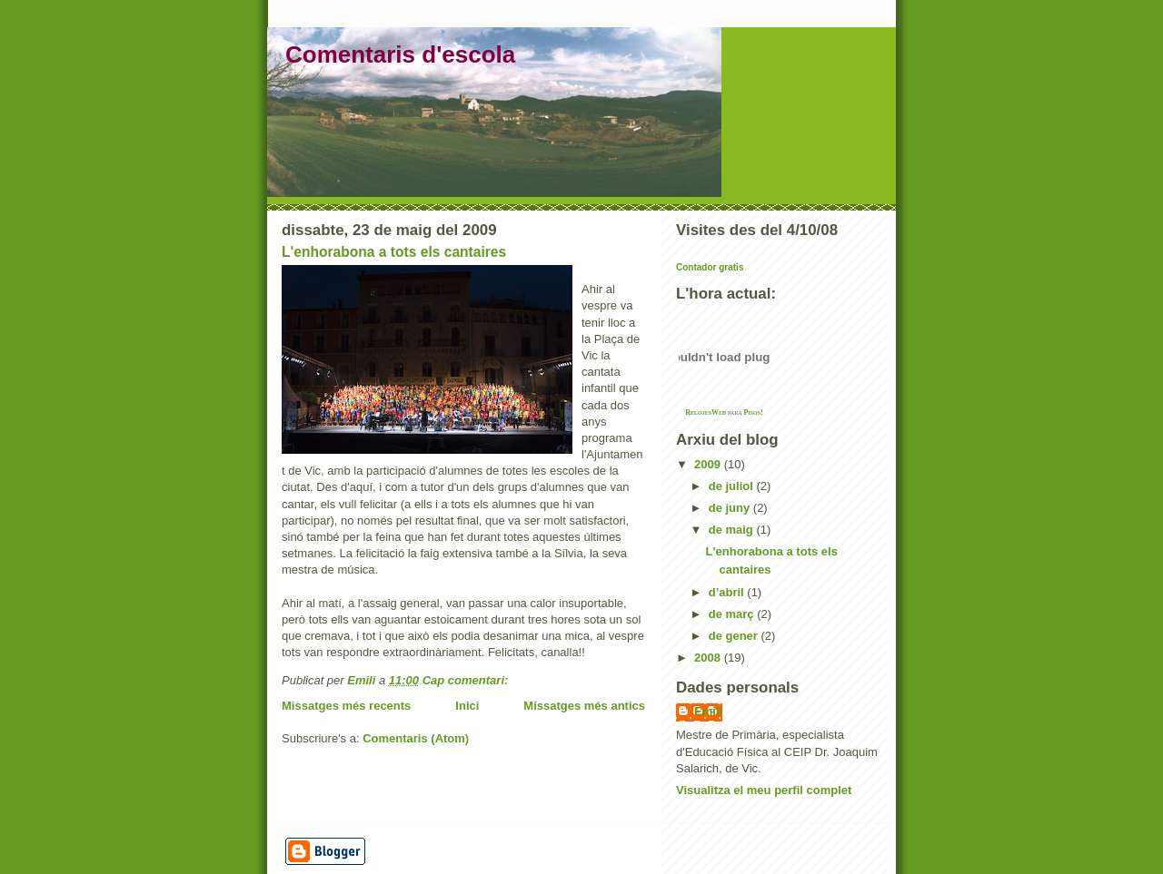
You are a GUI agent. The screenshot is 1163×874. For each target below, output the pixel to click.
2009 (709, 464)
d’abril (728, 592)
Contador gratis (709, 267)
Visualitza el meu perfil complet (763, 790)
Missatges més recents (346, 705)
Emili (708, 711)
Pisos (752, 412)
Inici (467, 705)
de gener (735, 636)
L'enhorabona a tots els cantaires (394, 252)
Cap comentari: (467, 680)
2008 (709, 657)
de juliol (733, 486)
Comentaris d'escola (400, 54)
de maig (733, 529)
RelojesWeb (705, 412)
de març (733, 614)
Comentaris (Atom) (416, 738)
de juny (731, 508)
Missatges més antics (584, 705)
